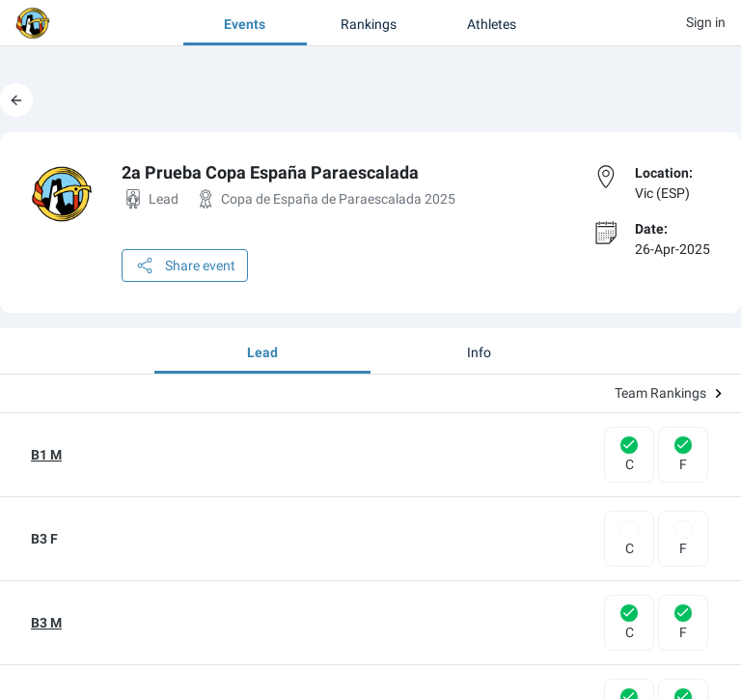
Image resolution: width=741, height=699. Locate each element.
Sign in (706, 22)
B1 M (46, 454)
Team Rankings (668, 393)
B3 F (44, 538)
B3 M (46, 622)
